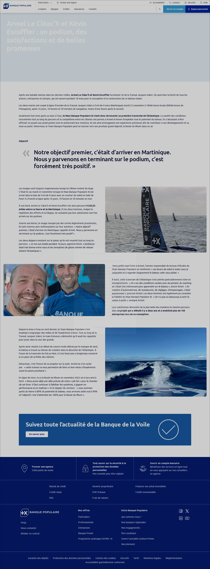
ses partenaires (106, 260)
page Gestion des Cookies (91, 308)
